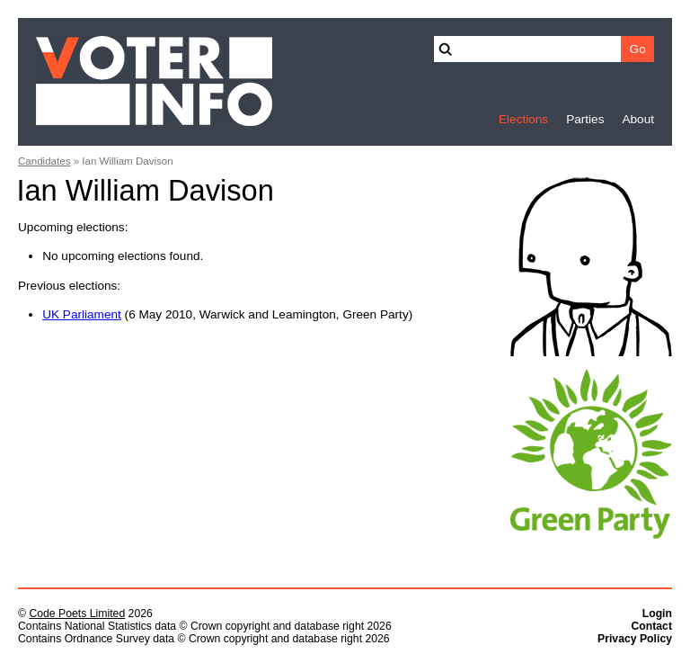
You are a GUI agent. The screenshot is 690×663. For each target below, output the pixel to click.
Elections (523, 119)
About (638, 119)
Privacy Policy (634, 638)
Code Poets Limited (77, 613)
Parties (585, 119)
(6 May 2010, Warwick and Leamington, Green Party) (227, 314)
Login (657, 613)
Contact (651, 626)
